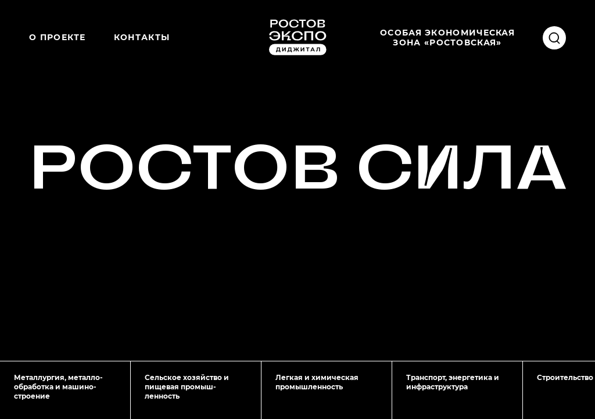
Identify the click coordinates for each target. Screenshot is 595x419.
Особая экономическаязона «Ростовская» (447, 37)
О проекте (57, 37)
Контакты (142, 37)
